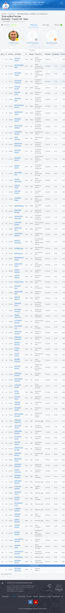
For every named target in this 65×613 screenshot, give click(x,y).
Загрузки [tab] (58, 25)
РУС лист (29, 596)
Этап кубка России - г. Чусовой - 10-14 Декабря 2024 (32, 14)
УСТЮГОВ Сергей (13, 43)
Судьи (49, 596)
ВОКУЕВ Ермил (18, 282)
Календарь (5, 596)
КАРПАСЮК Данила (51, 43)
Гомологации (56, 596)
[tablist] (32, 25)
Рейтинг (35, 596)
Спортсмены (22, 596)
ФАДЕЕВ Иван (18, 557)
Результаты (11, 14)
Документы (42, 596)
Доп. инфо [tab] (46, 25)
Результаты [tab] (33, 25)
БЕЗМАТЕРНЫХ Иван (32, 43)
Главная (4, 14)
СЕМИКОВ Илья (19, 206)
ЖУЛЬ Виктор (18, 253)
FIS (62, 596)
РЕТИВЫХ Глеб (18, 248)
